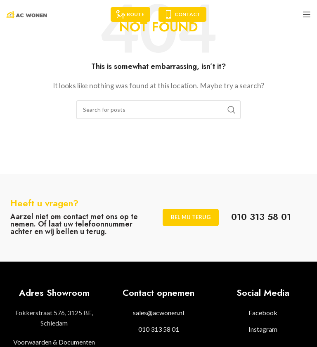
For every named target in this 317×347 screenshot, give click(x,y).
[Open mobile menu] (306, 14)
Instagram (262, 329)
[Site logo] (26, 13)
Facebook (262, 312)
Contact (182, 14)
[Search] (158, 109)
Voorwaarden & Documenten (54, 342)
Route (130, 14)
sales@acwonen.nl (158, 312)
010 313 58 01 (158, 329)
